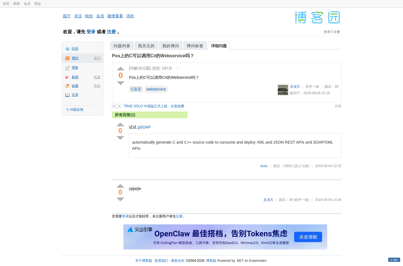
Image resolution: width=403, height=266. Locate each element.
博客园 (211, 261)
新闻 (16, 4)
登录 (90, 31)
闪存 (75, 49)
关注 (78, 16)
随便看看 (115, 16)
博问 (75, 58)
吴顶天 (295, 87)
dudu (264, 166)
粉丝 (89, 16)
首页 (6, 4)
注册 (111, 31)
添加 (97, 86)
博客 (75, 68)
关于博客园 (143, 261)
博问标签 (195, 46)
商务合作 (177, 261)
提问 (97, 58)
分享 (338, 106)
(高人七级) (301, 166)
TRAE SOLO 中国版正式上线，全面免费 (154, 106)
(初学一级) (301, 200)
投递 (97, 77)
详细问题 (219, 46)
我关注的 (146, 46)
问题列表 (122, 46)
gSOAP (144, 127)
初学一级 (312, 87)
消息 (130, 16)
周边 (37, 4)
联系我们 (161, 261)
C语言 (136, 89)
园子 (67, 16)
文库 (75, 95)
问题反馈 (76, 109)
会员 (27, 4)
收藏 (75, 86)
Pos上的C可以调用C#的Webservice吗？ (153, 55)
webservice (156, 89)
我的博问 (170, 46)
